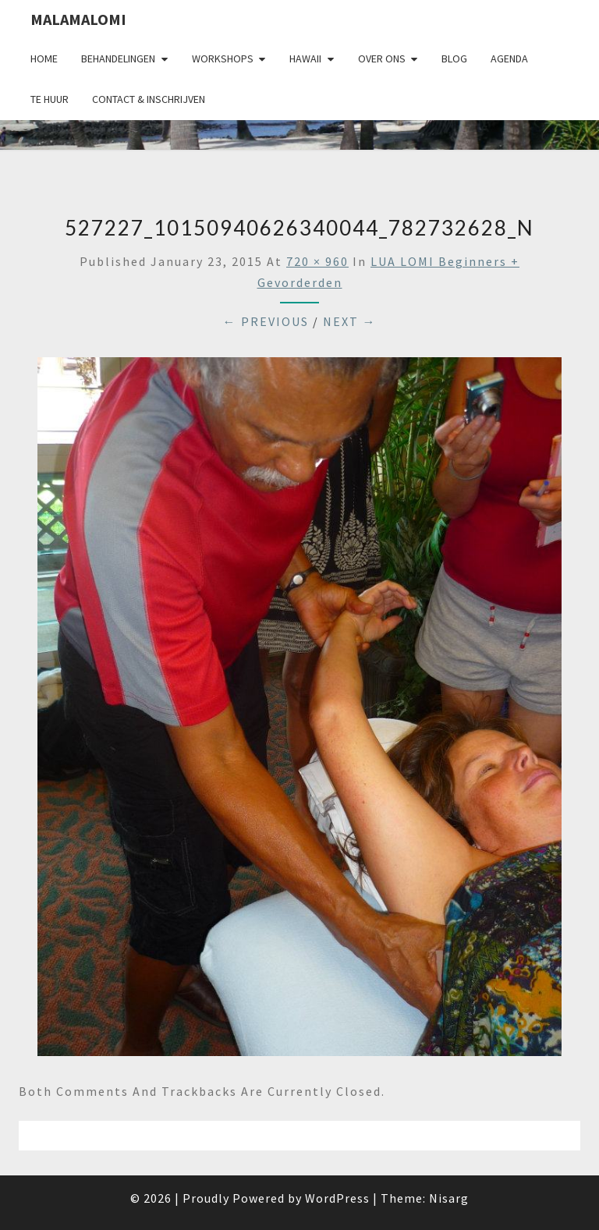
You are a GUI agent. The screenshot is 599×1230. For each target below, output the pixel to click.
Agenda (509, 58)
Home (44, 58)
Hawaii (305, 58)
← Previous (266, 321)
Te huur (49, 99)
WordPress (337, 1198)
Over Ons (382, 58)
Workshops (222, 58)
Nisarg (449, 1198)
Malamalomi (78, 19)
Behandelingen (118, 58)
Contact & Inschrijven (148, 99)
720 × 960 (317, 261)
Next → (350, 321)
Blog (454, 58)
